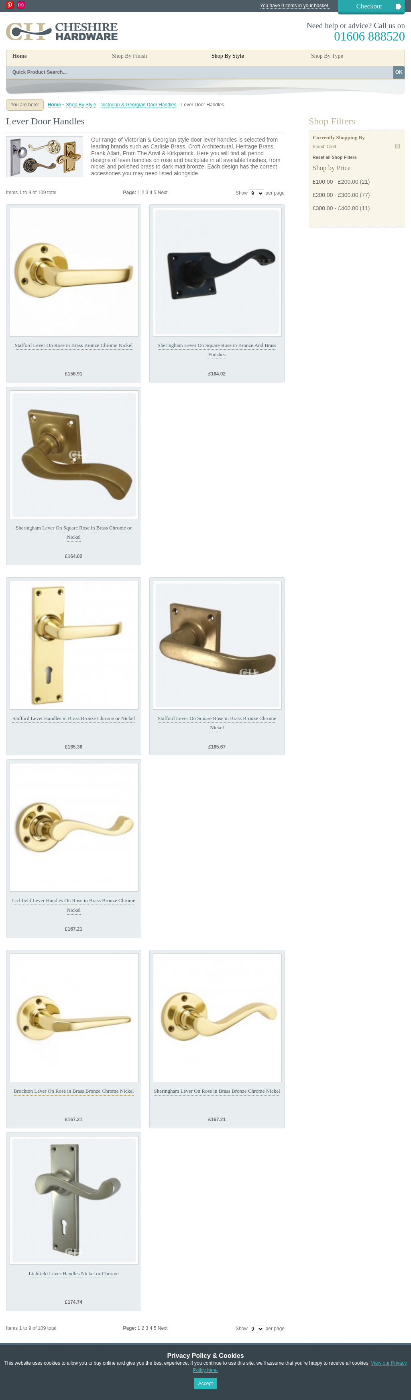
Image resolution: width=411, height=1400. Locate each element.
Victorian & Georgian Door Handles (138, 105)
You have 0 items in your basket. (295, 5)
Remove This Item (397, 146)
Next (163, 192)
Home (19, 56)
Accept (205, 1383)
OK (399, 72)
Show (242, 193)
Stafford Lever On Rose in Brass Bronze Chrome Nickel (74, 345)
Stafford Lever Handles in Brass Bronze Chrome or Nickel (73, 718)
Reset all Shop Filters (335, 157)
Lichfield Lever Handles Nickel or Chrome (73, 1273)
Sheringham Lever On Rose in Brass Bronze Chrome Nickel (217, 1091)
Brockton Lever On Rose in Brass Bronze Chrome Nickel (74, 1091)
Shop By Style (81, 105)
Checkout (369, 6)
